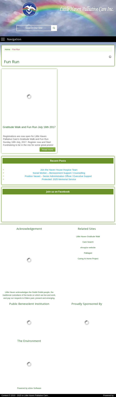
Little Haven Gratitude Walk (88, 236)
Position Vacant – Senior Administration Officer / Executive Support (59, 176)
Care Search (87, 242)
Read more (47, 149)
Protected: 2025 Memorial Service (59, 179)
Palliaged (88, 253)
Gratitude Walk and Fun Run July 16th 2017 (29, 127)
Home (7, 49)
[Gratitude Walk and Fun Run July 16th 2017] (29, 97)
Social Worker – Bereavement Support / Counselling (59, 173)
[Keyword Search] (34, 28)
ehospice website (88, 247)
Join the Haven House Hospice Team (59, 169)
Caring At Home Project (88, 258)
